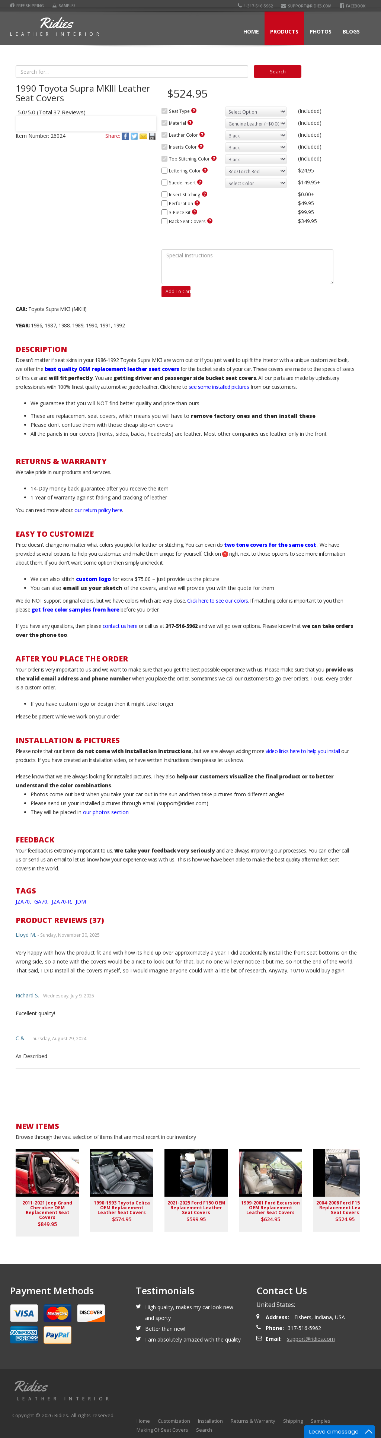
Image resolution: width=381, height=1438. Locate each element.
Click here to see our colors (217, 600)
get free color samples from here (75, 609)
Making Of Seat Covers (162, 1429)
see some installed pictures (219, 386)
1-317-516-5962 (255, 6)
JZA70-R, (63, 901)
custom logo (93, 578)
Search (204, 1429)
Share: (112, 135)
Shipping (293, 1421)
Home (251, 31)
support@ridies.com (306, 6)
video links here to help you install (303, 751)
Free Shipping (27, 5)
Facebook (352, 6)
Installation (210, 1421)
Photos (321, 31)
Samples (64, 5)
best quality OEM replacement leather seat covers (112, 368)
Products (284, 31)
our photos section (106, 812)
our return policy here (98, 510)
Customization (174, 1421)
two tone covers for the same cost (270, 544)
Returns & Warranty (253, 1421)
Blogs (351, 31)
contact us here (120, 625)
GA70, (42, 901)
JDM (81, 901)
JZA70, (24, 901)
